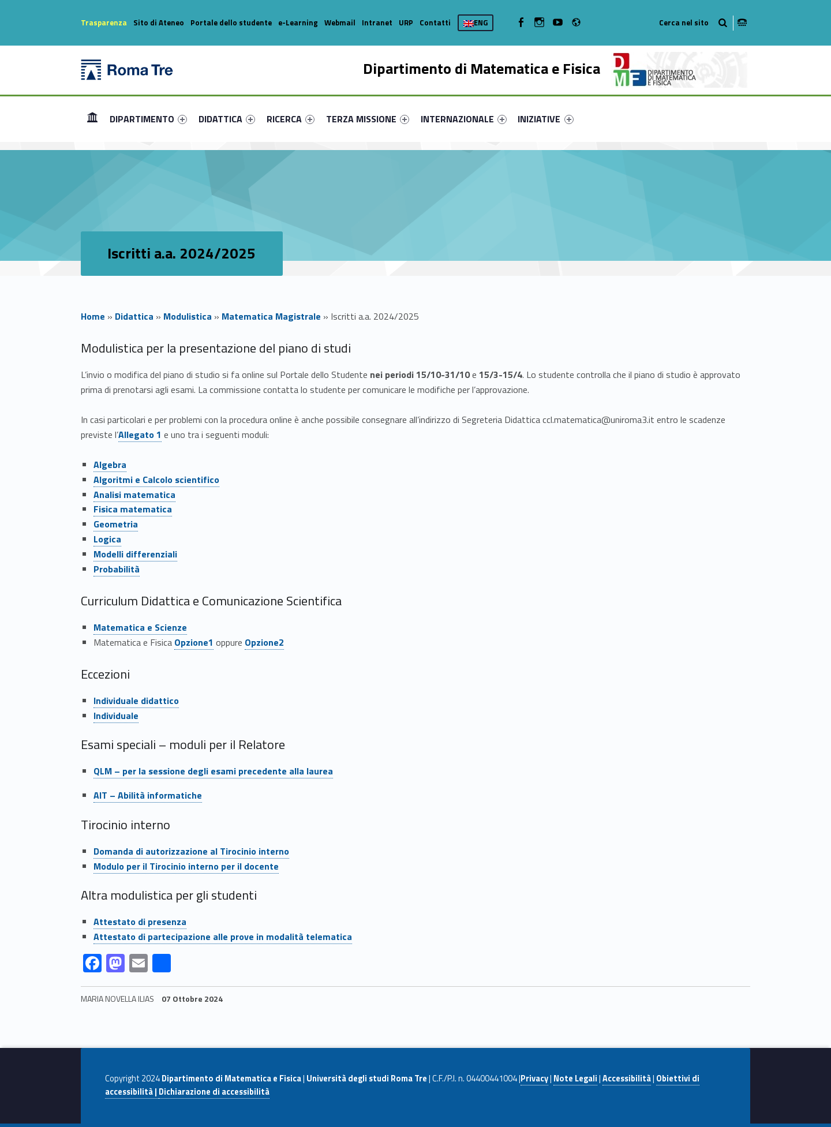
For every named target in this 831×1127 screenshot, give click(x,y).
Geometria (115, 524)
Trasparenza (104, 22)
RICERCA (291, 119)
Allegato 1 (140, 434)
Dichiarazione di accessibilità (214, 1091)
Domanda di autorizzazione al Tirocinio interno (191, 851)
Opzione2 (264, 642)
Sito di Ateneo (158, 22)
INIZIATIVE (545, 119)
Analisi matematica (134, 494)
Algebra (109, 464)
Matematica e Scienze (140, 627)
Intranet (377, 22)
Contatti (435, 22)
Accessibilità (626, 1078)
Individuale (115, 715)
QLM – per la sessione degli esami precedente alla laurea (213, 771)
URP (406, 22)
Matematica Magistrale (271, 316)
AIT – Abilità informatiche (147, 795)
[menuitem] (92, 119)
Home (92, 118)
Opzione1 (194, 642)
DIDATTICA (227, 119)
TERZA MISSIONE (367, 119)
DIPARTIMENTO (148, 119)
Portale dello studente (231, 22)
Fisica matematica (132, 509)
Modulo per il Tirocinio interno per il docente (186, 866)
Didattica (134, 316)
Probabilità (116, 569)
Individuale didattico (136, 700)
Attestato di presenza (139, 921)
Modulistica (187, 316)
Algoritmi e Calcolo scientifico (156, 479)
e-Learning (298, 22)
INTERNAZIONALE (464, 119)
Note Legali (575, 1078)
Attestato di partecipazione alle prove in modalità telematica (222, 936)
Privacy (534, 1078)
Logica (107, 539)
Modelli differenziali (135, 554)
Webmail (339, 22)
